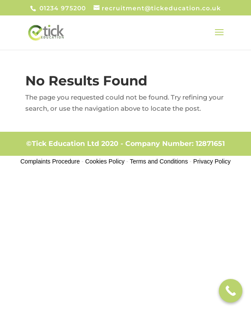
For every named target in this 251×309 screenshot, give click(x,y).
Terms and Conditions (159, 161)
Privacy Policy (211, 161)
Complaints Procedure (50, 161)
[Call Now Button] (230, 291)
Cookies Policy (104, 161)
